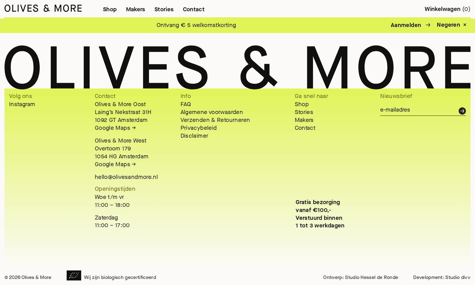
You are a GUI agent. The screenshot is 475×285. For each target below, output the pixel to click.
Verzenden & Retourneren (215, 120)
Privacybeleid (199, 128)
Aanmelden (406, 25)
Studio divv (457, 277)
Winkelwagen (447, 9)
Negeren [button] (448, 25)
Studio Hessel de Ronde (371, 277)
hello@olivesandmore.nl (126, 177)
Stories (164, 9)
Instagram (22, 104)
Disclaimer (194, 135)
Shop (110, 9)
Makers (135, 9)
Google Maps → (115, 128)
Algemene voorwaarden (212, 112)
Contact (194, 9)
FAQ (186, 104)
